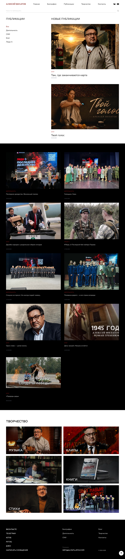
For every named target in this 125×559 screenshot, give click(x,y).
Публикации (69, 4)
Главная (36, 4)
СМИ (8, 34)
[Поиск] (118, 11)
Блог (8, 38)
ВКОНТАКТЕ (11, 529)
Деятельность (11, 30)
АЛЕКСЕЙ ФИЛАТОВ (16, 4)
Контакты (102, 4)
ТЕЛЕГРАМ (11, 533)
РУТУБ (9, 542)
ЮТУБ (8, 538)
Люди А (9, 42)
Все (7, 26)
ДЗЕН (8, 546)
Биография (51, 4)
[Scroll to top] (121, 556)
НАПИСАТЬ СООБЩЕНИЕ (17, 550)
